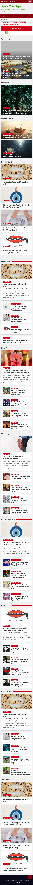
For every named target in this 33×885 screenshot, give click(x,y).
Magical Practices (8, 133)
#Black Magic (6, 22)
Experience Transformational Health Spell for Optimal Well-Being (20, 772)
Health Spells (6, 177)
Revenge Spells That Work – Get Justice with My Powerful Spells (20, 684)
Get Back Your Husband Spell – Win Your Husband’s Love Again (20, 415)
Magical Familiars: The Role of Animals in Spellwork (16, 111)
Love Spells (6, 368)
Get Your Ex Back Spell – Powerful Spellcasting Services (19, 403)
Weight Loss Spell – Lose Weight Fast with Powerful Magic (20, 761)
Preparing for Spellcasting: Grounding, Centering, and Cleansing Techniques (16, 137)
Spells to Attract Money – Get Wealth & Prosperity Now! (19, 500)
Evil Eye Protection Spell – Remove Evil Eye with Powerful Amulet (20, 308)
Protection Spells (8, 200)
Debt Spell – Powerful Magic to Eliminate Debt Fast (20, 477)
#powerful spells (14, 24)
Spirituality (6, 54)
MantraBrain (16, 882)
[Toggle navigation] (3, 16)
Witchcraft (6, 108)
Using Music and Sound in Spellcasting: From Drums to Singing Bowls (16, 75)
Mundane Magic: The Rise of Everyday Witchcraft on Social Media (16, 57)
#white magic (14, 22)
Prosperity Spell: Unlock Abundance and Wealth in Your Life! (19, 512)
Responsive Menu (30, 1)
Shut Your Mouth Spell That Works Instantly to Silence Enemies (20, 331)
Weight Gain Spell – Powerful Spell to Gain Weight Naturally (18, 319)
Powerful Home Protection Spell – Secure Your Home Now (20, 586)
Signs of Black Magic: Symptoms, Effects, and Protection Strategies (19, 575)
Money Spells (6, 454)
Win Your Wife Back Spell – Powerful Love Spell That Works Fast (20, 426)
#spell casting (22, 22)
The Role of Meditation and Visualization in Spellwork (12, 156)
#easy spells (6, 24)
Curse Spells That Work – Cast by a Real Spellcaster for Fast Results (19, 672)
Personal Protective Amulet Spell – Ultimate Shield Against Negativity (20, 598)
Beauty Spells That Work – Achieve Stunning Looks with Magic (20, 749)
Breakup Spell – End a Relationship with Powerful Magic (20, 650)
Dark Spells (6, 246)
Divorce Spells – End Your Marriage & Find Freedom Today (19, 661)
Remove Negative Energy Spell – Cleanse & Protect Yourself (19, 564)
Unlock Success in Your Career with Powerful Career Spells (20, 489)
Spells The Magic (11, 6)
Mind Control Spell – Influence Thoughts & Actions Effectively (18, 392)
